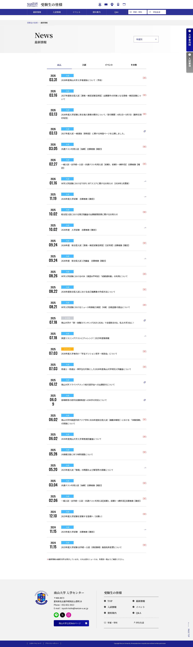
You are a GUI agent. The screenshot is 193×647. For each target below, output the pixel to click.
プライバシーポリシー (52, 643)
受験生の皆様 (54, 7)
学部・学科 (137, 17)
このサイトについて (35, 643)
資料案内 (97, 16)
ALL (59, 64)
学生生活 (156, 17)
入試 (84, 64)
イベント (77, 16)
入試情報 (57, 16)
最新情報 (37, 16)
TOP (109, 601)
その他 (134, 64)
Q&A (116, 16)
